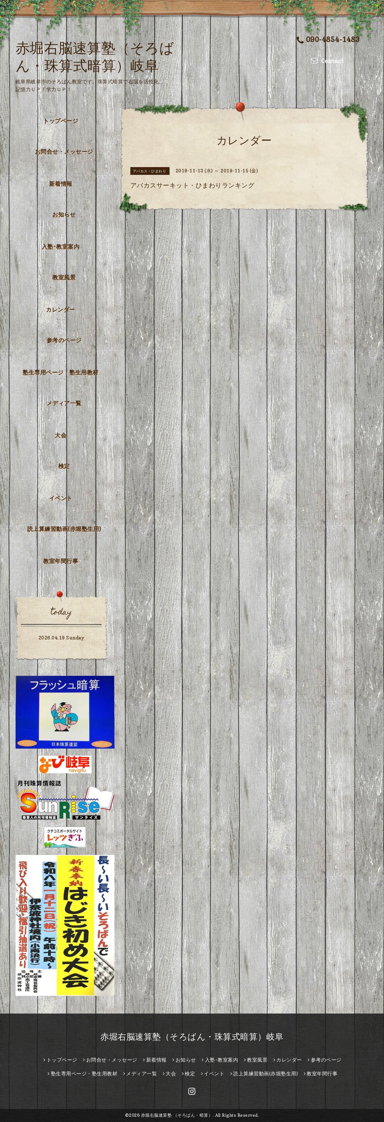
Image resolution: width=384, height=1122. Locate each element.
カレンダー (60, 309)
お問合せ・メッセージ (64, 151)
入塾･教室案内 (61, 246)
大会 (60, 435)
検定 (64, 466)
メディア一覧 (64, 403)
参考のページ (64, 340)
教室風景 (64, 277)
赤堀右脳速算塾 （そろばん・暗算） (177, 1115)
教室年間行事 (60, 561)
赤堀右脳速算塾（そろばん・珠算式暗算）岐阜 (192, 1037)
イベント (60, 498)
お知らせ (64, 214)
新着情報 (60, 183)
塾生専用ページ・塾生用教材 (61, 372)
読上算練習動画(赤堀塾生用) (64, 528)
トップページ (60, 120)
